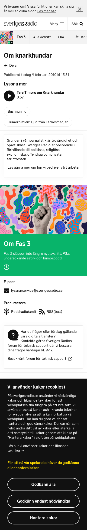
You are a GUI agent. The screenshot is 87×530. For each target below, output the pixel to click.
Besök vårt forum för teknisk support (40, 358)
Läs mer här (46, 11)
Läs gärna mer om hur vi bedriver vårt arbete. (43, 167)
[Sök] (77, 23)
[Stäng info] (79, 9)
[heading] (40, 8)
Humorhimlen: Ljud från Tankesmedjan (38, 122)
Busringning (17, 111)
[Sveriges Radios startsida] (22, 23)
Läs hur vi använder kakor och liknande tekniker (37, 448)
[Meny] (57, 23)
